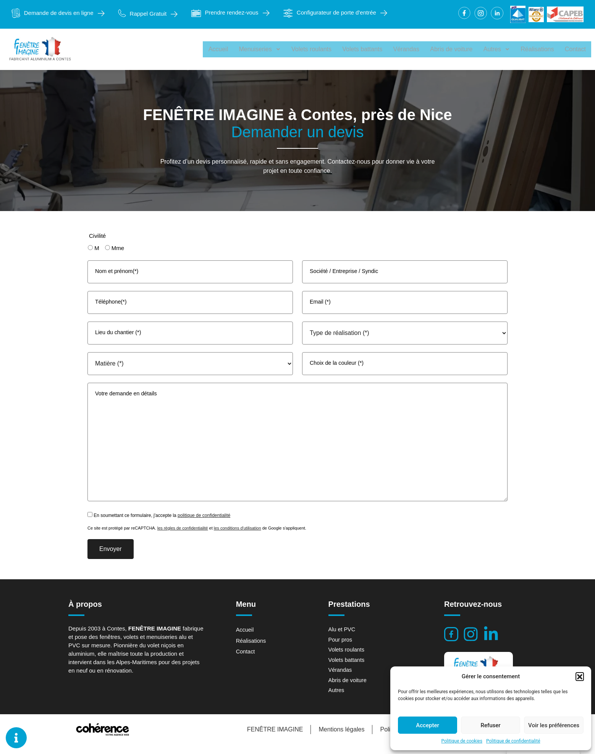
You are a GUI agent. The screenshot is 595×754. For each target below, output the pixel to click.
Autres (498, 49)
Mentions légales (340, 738)
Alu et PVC (342, 637)
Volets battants (367, 49)
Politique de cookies (461, 741)
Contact (575, 49)
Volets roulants (317, 49)
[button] (580, 676)
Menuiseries (266, 49)
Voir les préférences (553, 725)
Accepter (427, 725)
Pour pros (340, 647)
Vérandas (410, 49)
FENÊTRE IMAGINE (274, 738)
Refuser (490, 725)
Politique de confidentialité (513, 741)
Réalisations (538, 49)
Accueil (226, 49)
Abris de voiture (454, 49)
